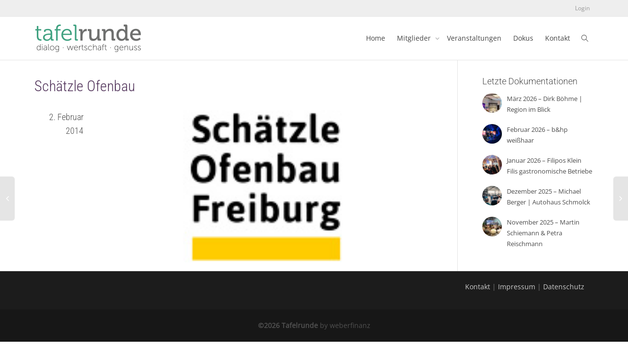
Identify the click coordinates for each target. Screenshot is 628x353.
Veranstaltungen (474, 38)
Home (375, 38)
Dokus (523, 38)
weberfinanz (350, 325)
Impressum (516, 286)
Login (582, 8)
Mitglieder (415, 38)
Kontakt (557, 38)
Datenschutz (563, 286)
